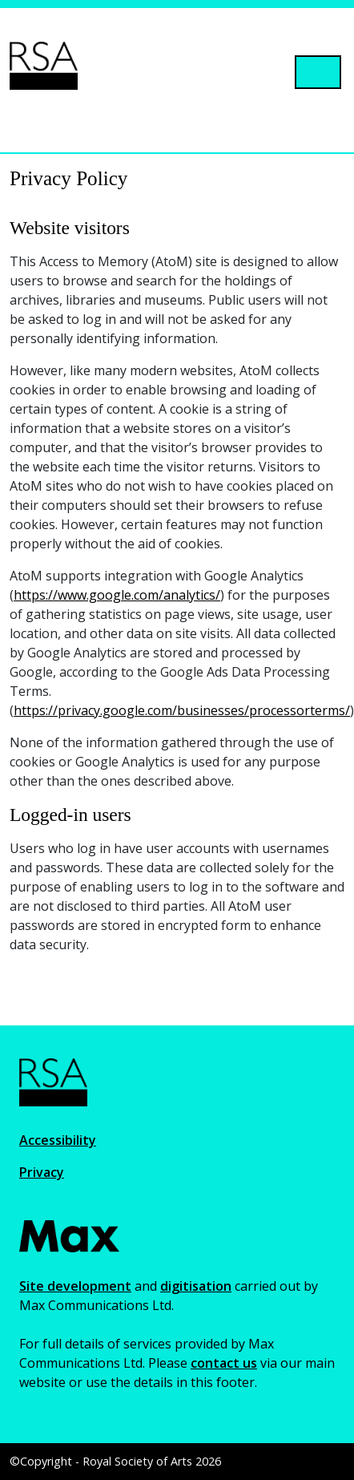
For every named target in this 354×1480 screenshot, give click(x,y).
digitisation (195, 1286)
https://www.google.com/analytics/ (117, 595)
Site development (75, 1286)
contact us (224, 1363)
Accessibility (57, 1140)
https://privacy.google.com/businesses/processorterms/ (182, 710)
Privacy (41, 1172)
